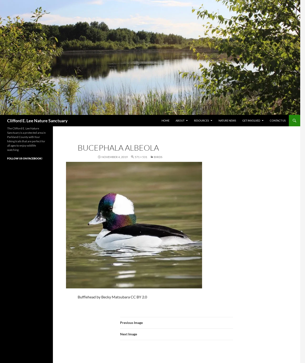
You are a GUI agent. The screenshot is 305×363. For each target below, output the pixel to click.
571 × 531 (141, 157)
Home (165, 120)
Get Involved (251, 120)
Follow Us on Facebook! (24, 158)
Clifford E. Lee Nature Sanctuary (37, 120)
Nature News (227, 120)
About (180, 120)
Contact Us (278, 120)
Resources (201, 120)
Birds (158, 157)
